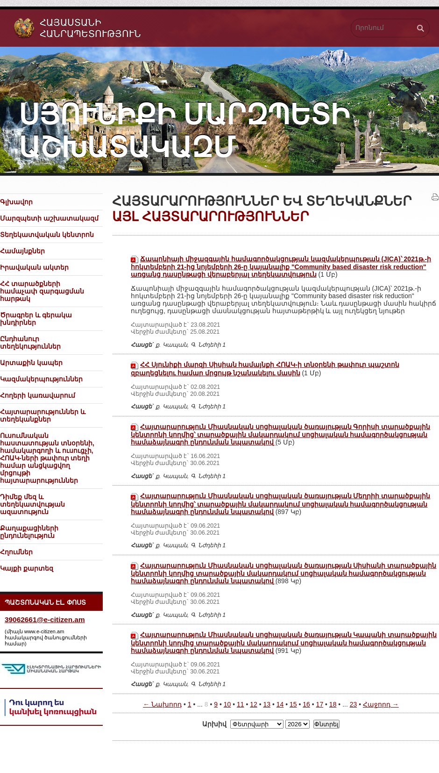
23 (353, 704)
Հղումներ (16, 552)
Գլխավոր (16, 202)
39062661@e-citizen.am (45, 619)
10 (227, 704)
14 (280, 704)
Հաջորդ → (381, 704)
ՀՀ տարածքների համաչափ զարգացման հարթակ (42, 291)
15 (293, 704)
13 (267, 704)
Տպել (435, 197)
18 (333, 704)
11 (240, 704)
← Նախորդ (162, 704)
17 (320, 704)
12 (253, 704)
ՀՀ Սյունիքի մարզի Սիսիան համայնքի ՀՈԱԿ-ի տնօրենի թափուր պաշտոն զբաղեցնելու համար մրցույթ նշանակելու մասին (265, 368)
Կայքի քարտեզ (26, 568)
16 (306, 704)
